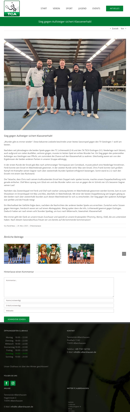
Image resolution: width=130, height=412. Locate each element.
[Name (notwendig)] (59, 300)
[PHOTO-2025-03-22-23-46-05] (65, 84)
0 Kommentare (35, 226)
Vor (122, 28)
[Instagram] (12, 383)
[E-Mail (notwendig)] (59, 305)
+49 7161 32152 (82, 349)
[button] (6, 254)
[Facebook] (6, 383)
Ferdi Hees (11, 226)
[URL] (59, 311)
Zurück (115, 28)
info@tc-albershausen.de (85, 352)
